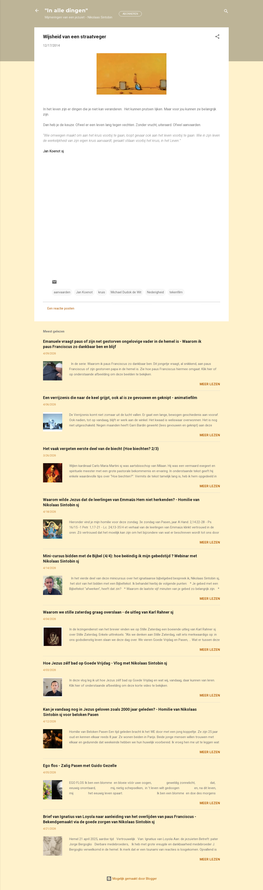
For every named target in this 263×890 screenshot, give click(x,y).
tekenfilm (176, 292)
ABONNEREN (130, 13)
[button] (217, 37)
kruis (101, 292)
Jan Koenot (84, 292)
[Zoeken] (226, 12)
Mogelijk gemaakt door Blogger (131, 879)
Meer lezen (210, 384)
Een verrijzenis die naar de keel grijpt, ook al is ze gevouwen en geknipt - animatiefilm (120, 397)
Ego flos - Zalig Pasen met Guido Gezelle (80, 765)
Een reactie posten (60, 308)
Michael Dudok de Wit (126, 292)
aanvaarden (62, 292)
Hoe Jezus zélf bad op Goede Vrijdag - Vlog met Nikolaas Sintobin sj (105, 663)
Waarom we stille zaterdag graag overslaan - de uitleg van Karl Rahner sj (108, 612)
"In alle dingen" (66, 10)
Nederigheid (155, 292)
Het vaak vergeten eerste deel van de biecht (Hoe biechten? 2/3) (101, 448)
